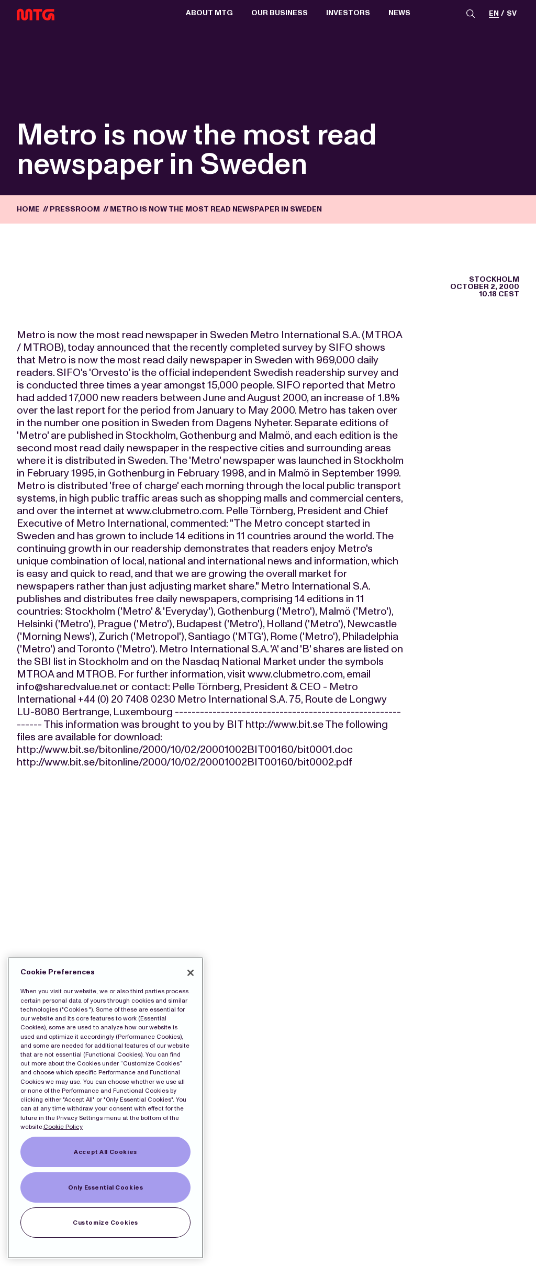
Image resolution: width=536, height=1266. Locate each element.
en (494, 14)
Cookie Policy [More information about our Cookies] (63, 1126)
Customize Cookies (105, 1222)
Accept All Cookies (105, 1152)
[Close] (190, 972)
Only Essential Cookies (105, 1187)
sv (512, 14)
